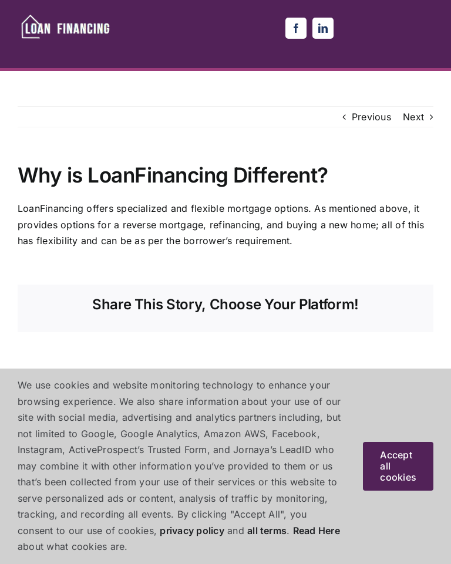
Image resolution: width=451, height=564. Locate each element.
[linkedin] (323, 28)
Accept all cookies (398, 466)
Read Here (316, 530)
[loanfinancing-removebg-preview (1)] (67, 16)
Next (413, 117)
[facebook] (296, 28)
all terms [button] (267, 530)
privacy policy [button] (192, 530)
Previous (371, 117)
